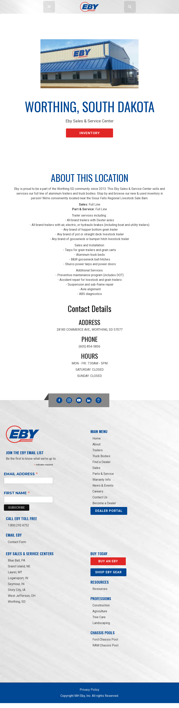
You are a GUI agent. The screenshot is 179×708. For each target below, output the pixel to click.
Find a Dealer (101, 467)
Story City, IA (16, 594)
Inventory (89, 131)
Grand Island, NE (19, 571)
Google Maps (98, 405)
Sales (96, 472)
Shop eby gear (108, 577)
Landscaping (101, 628)
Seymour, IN (16, 589)
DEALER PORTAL (108, 515)
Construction (101, 610)
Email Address (21, 478)
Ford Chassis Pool (105, 644)
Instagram (69, 404)
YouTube (79, 404)
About (96, 449)
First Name (17, 498)
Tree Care (99, 622)
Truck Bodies (101, 461)
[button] (49, 7)
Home (96, 443)
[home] (89, 7)
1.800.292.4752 (18, 530)
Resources (99, 594)
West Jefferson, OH (21, 600)
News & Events (102, 490)
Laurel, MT (15, 577)
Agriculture (99, 616)
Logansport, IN (18, 583)
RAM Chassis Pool (105, 650)
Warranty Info (101, 484)
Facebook (59, 404)
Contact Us (99, 502)
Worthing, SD (17, 606)
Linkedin (89, 404)
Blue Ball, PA (16, 565)
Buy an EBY (108, 566)
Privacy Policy (89, 694)
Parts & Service (103, 478)
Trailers (97, 455)
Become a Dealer (104, 508)
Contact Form (17, 547)
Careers (97, 496)
